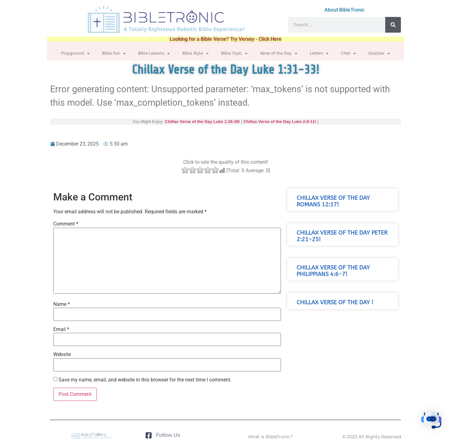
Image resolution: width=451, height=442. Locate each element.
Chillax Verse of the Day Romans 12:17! (333, 201)
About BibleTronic (344, 10)
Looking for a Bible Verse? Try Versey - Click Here (226, 39)
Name (61, 304)
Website (62, 354)
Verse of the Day (278, 53)
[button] (432, 421)
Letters (319, 53)
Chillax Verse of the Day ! (335, 302)
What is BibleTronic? (270, 436)
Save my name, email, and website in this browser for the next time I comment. (145, 379)
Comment (65, 223)
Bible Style (195, 53)
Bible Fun (114, 53)
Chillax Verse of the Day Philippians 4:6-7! (333, 271)
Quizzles (379, 53)
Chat (348, 53)
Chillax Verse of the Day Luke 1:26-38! (202, 121)
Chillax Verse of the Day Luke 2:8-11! (279, 121)
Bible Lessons (154, 53)
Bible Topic (234, 53)
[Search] (393, 25)
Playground (75, 53)
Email (61, 329)
